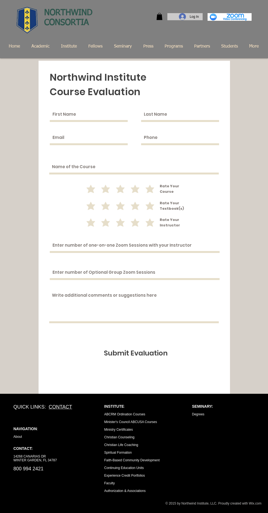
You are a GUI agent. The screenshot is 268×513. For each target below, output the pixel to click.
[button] (159, 16)
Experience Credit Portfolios (124, 475)
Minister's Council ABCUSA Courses (130, 422)
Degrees (198, 414)
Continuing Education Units (124, 468)
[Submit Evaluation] (136, 353)
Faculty (109, 483)
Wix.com (255, 503)
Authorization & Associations (124, 491)
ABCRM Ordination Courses (124, 414)
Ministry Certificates (118, 430)
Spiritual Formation (118, 452)
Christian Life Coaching (121, 445)
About (17, 437)
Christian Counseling (119, 437)
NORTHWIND (69, 13)
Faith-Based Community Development (132, 460)
